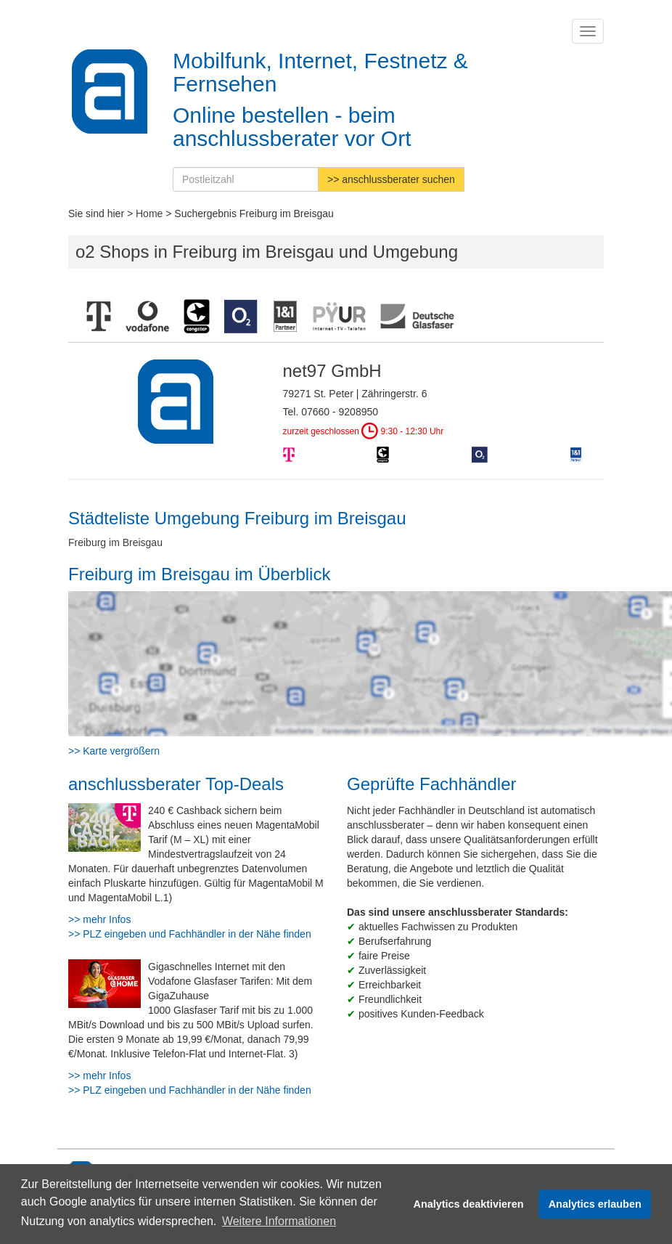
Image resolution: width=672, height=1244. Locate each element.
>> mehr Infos (99, 919)
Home (149, 213)
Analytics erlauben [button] (595, 1204)
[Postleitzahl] (246, 179)
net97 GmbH (332, 371)
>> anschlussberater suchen (391, 179)
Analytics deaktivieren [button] (469, 1204)
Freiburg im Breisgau (115, 542)
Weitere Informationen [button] (279, 1221)
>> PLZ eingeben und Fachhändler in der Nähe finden (189, 934)
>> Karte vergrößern (114, 751)
